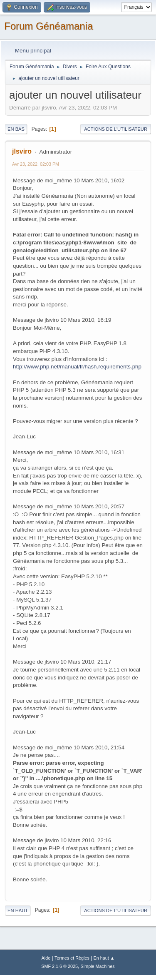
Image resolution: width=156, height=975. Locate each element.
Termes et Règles (71, 957)
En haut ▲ (104, 957)
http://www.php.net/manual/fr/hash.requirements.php (77, 366)
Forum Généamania (48, 26)
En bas (16, 129)
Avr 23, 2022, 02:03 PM (35, 164)
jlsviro (22, 151)
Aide (46, 957)
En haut (17, 910)
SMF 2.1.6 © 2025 (59, 966)
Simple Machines (98, 966)
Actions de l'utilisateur (115, 129)
